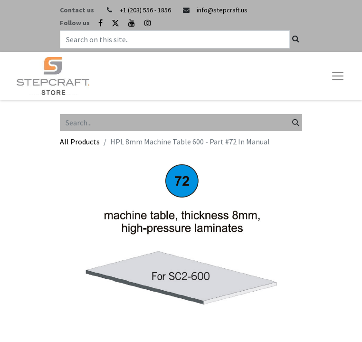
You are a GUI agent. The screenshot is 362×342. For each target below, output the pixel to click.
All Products (80, 141)
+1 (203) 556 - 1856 (145, 10)
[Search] (295, 122)
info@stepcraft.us (222, 10)
